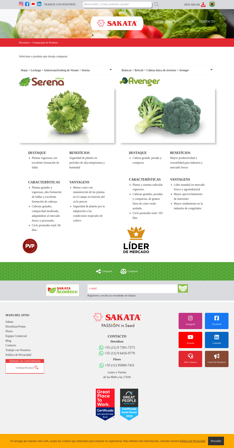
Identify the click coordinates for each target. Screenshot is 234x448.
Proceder (216, 441)
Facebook (217, 320)
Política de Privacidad (18, 354)
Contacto (10, 345)
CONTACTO (207, 21)
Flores (9, 331)
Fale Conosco (190, 358)
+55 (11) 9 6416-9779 (119, 353)
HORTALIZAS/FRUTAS (50, 21)
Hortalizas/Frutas (15, 326)
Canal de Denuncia (217, 358)
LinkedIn (217, 339)
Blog (8, 340)
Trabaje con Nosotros (18, 350)
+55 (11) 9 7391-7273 (119, 347)
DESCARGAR (192, 4)
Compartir (104, 271)
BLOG (191, 21)
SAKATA (24, 21)
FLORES (74, 21)
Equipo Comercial (16, 336)
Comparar (129, 271)
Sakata (9, 321)
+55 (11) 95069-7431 (119, 365)
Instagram (190, 320)
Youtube (190, 339)
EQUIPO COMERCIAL (168, 21)
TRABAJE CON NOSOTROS (60, 4)
